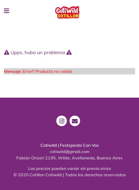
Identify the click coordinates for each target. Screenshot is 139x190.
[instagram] (63, 124)
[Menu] (4, 11)
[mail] (76, 124)
